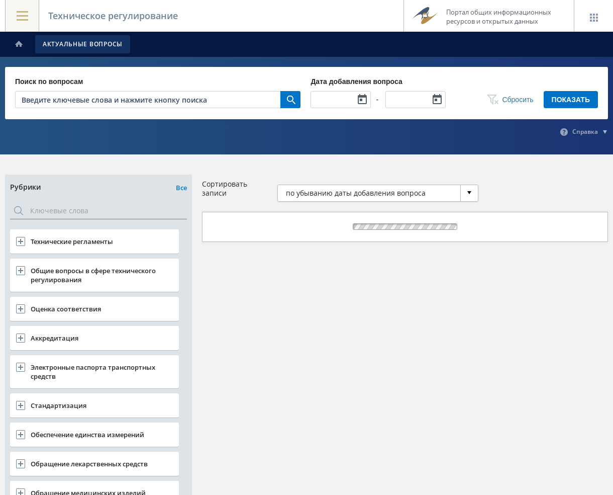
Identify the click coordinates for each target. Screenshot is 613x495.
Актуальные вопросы (83, 44)
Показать (571, 100)
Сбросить (517, 100)
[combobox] (377, 193)
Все (181, 187)
